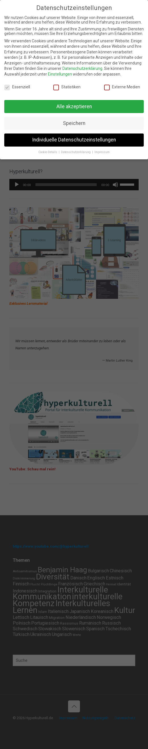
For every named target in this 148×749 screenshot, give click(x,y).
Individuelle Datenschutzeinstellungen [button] (74, 140)
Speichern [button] (74, 123)
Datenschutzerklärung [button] (76, 152)
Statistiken (67, 87)
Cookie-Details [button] (48, 152)
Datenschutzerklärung (82, 68)
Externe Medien (122, 87)
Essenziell (17, 87)
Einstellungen (60, 74)
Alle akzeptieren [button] (74, 106)
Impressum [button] (102, 152)
